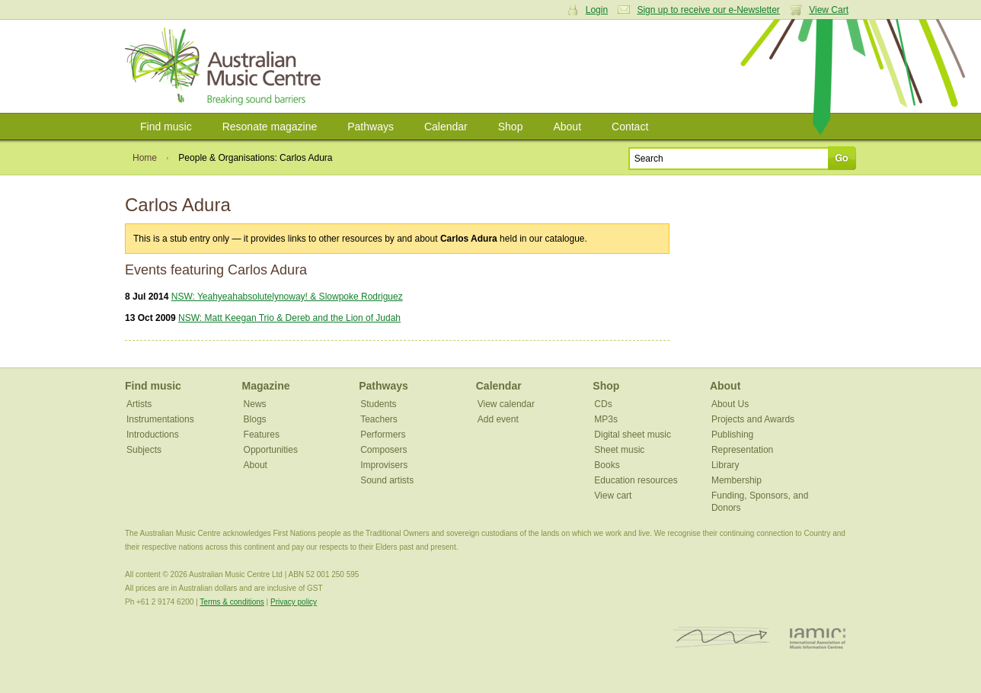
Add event (498, 419)
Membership (736, 480)
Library (725, 465)
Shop (510, 126)
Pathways (370, 126)
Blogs (255, 419)
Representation (742, 449)
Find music (166, 126)
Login (597, 10)
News (255, 404)
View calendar (506, 404)
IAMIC (817, 637)
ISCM (722, 637)
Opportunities (271, 449)
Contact (630, 126)
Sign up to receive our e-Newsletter (708, 10)
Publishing (732, 434)
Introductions (152, 434)
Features (262, 434)
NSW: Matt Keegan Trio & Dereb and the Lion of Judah (289, 318)
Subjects (143, 449)
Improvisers (383, 465)
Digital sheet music (632, 434)
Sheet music (619, 449)
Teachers (379, 419)
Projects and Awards (752, 419)
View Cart (828, 10)
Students (378, 404)
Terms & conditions (232, 602)
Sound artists (387, 480)
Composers (383, 449)
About (567, 126)
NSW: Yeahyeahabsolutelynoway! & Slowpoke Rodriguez (287, 296)
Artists (139, 404)
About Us (730, 404)
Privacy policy (293, 602)
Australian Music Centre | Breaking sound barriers (226, 66)
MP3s (606, 419)
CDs (603, 404)
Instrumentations (160, 419)
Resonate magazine (270, 126)
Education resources (635, 480)
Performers (382, 434)
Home (145, 157)
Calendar (446, 126)
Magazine (266, 386)
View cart (612, 495)
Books (606, 465)
